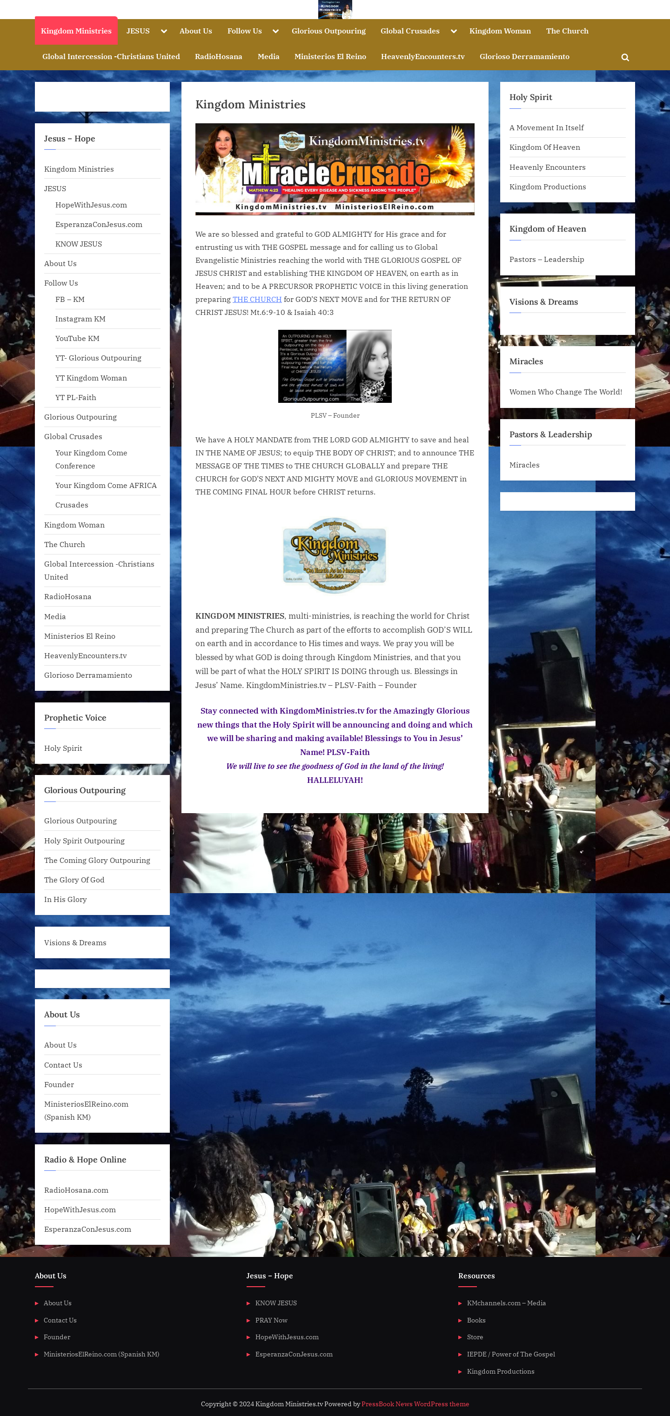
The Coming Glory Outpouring (97, 860)
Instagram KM (80, 318)
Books (476, 1320)
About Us (196, 30)
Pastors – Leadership (546, 259)
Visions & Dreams (75, 942)
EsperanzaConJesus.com (98, 224)
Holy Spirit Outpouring (84, 840)
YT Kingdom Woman (91, 377)
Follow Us (245, 30)
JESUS (138, 30)
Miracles (524, 464)
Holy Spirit (63, 748)
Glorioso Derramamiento (525, 56)
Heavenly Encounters (547, 167)
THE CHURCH (257, 299)
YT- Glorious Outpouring (98, 357)
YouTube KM (77, 338)
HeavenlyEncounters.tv (423, 56)
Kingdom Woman (500, 30)
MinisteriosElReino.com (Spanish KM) (102, 1353)
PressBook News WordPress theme (415, 1404)
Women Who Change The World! (565, 391)
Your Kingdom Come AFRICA (106, 485)
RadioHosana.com (76, 1190)
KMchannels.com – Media (506, 1302)
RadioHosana (218, 56)
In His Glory (65, 899)
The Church (567, 30)
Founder (59, 1084)
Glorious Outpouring (329, 30)
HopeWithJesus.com (91, 204)
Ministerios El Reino (330, 56)
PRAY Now (271, 1320)
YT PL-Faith (75, 397)
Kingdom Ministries (76, 30)
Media (269, 56)
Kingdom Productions (547, 186)
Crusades (71, 504)
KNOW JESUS (78, 243)
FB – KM (70, 299)
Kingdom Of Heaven (544, 147)
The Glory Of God (74, 879)
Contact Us (63, 1064)
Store (475, 1336)
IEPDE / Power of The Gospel (511, 1353)
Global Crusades (410, 30)
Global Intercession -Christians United (111, 56)
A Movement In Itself (546, 127)
